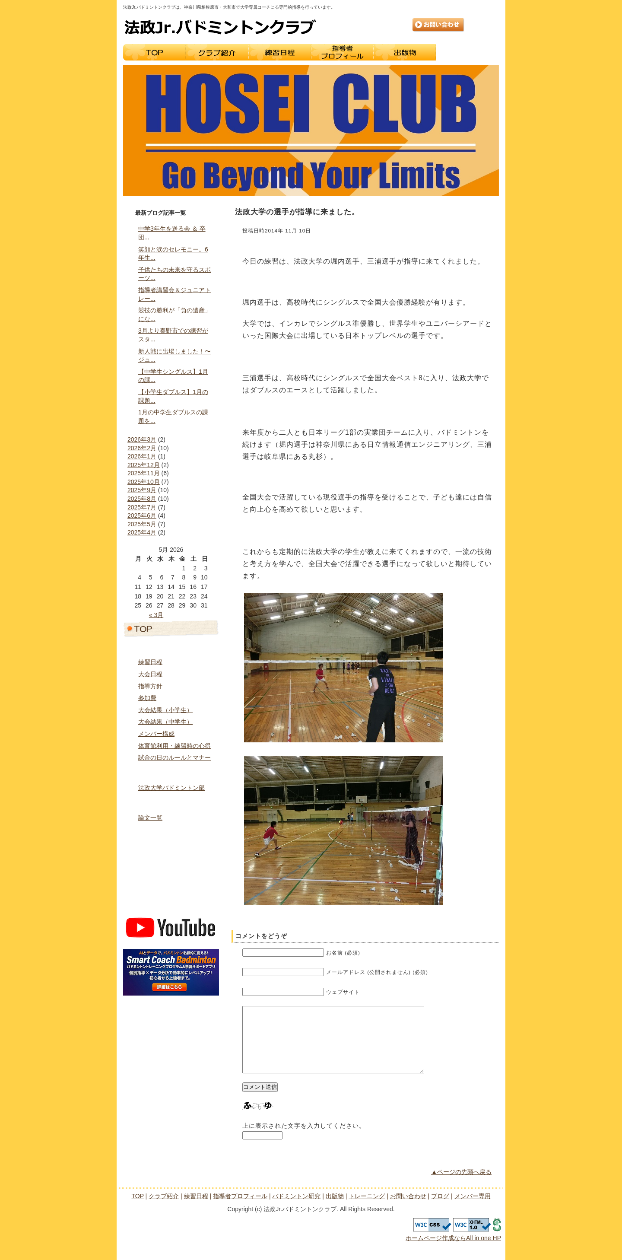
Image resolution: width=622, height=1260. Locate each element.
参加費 (147, 697)
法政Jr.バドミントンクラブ (220, 27)
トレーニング (467, 52)
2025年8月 (141, 498)
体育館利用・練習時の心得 (174, 745)
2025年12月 (143, 464)
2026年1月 (141, 456)
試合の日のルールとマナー (174, 757)
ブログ (171, 886)
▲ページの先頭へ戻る (461, 1184)
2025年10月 (143, 481)
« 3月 (156, 614)
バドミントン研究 (171, 802)
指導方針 (150, 686)
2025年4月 (141, 532)
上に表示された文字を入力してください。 (303, 1138)
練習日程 (279, 52)
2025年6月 (141, 515)
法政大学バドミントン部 (171, 787)
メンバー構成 (156, 733)
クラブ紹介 (217, 52)
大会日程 (150, 674)
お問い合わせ (438, 25)
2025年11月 (143, 473)
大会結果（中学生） (165, 721)
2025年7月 (141, 507)
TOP (154, 52)
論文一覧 (150, 817)
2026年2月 (141, 448)
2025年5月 (141, 524)
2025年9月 (141, 490)
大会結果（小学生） (165, 709)
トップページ (171, 628)
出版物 (405, 52)
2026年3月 (141, 439)
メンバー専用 (171, 905)
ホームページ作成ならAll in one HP (453, 1250)
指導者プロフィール (342, 52)
